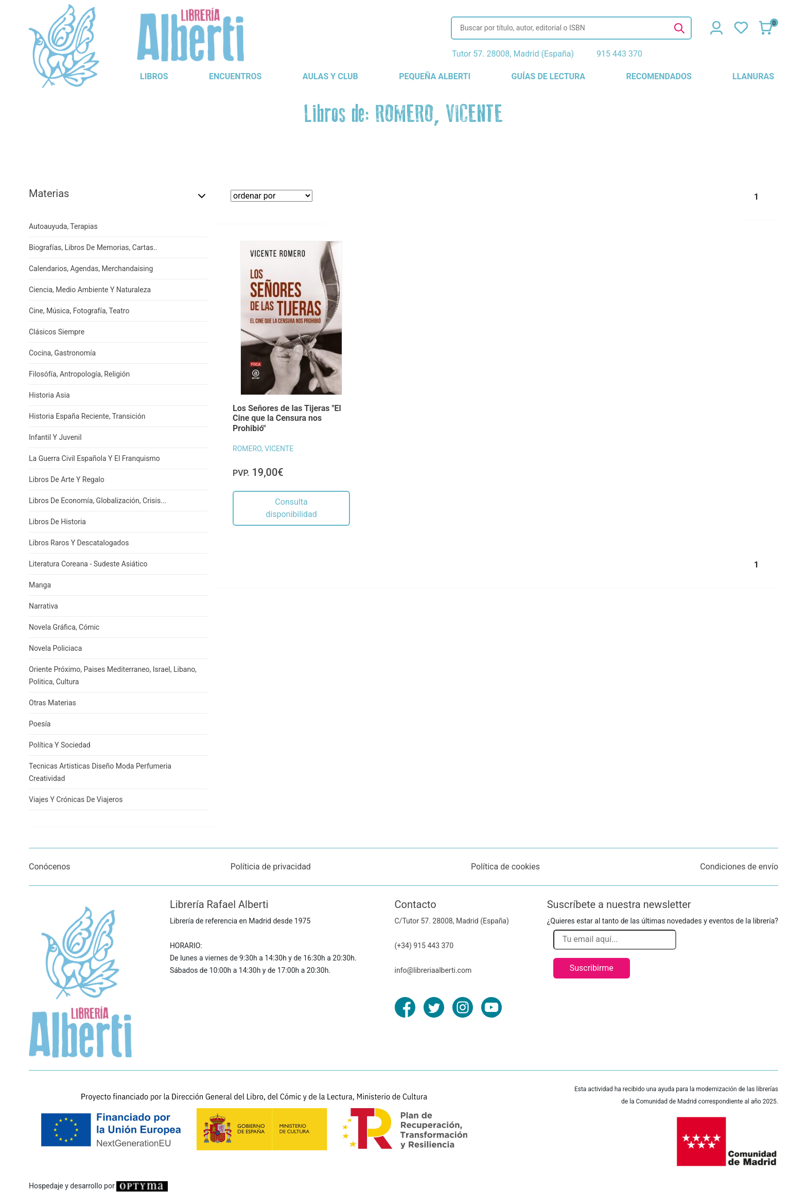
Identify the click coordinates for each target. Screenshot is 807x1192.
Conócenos (50, 866)
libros (154, 76)
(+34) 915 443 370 (424, 945)
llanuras (753, 76)
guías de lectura (549, 76)
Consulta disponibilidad (291, 508)
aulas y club (330, 76)
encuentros (235, 76)
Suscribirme (591, 968)
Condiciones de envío (739, 866)
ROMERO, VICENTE (263, 448)
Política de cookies (505, 866)
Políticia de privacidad (271, 866)
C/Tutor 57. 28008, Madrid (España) (452, 921)
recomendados (658, 76)
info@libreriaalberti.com (433, 970)
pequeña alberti (434, 76)
